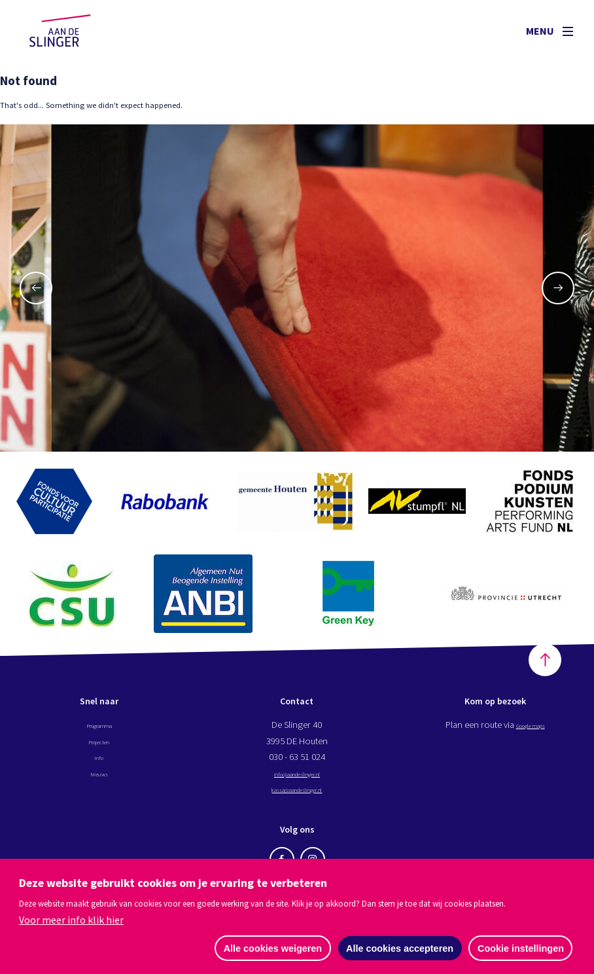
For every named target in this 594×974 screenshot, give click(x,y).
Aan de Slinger (72, 30)
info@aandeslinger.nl (296, 781)
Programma (99, 732)
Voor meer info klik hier (71, 919)
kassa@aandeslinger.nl (297, 797)
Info (99, 764)
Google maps (530, 732)
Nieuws (99, 781)
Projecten (99, 749)
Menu (549, 30)
